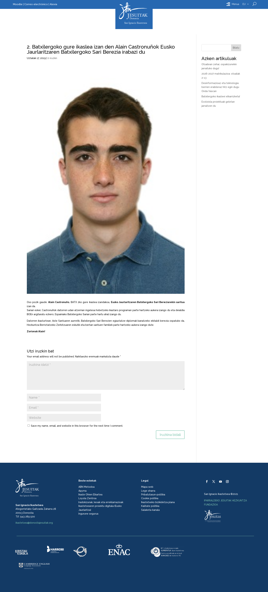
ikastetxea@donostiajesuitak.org (34, 522)
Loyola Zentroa (87, 498)
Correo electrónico (36, 4)
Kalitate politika (150, 506)
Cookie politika (149, 498)
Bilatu (236, 47)
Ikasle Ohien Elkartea (90, 494)
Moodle (17, 4)
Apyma (82, 490)
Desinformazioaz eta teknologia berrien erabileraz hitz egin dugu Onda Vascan (220, 87)
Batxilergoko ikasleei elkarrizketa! (221, 96)
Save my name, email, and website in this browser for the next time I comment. (77, 425)
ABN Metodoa (86, 486)
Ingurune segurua (88, 513)
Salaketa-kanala (150, 510)
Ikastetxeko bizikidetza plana (158, 502)
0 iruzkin (52, 58)
